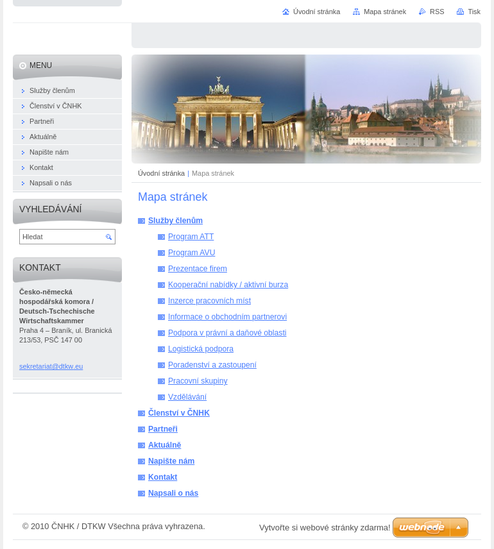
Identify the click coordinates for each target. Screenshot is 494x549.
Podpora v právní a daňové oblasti (227, 332)
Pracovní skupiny (198, 380)
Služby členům (175, 220)
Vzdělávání (187, 397)
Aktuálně (164, 445)
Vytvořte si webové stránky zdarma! (325, 527)
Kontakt (162, 477)
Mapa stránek (385, 11)
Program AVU (191, 252)
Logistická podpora (201, 348)
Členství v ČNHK (179, 413)
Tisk (474, 11)
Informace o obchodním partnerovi (227, 316)
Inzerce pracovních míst (209, 300)
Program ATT (191, 236)
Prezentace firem (197, 268)
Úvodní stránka (161, 173)
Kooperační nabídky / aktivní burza (228, 284)
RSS (437, 11)
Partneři (163, 429)
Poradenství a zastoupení (212, 364)
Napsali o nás (173, 493)
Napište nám (171, 461)
